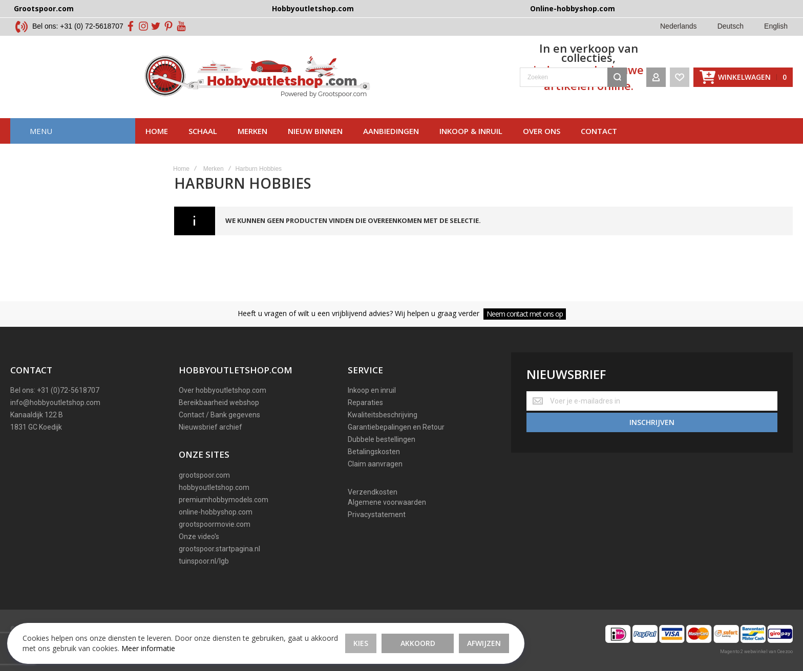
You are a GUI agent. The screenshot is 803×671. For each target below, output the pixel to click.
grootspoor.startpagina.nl (219, 549)
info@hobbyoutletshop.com (55, 402)
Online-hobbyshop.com (572, 8)
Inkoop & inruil (470, 141)
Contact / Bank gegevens (219, 415)
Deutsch (730, 26)
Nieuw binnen (315, 141)
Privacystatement (377, 514)
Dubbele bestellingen (381, 439)
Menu (41, 141)
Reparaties (365, 402)
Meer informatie (82, 645)
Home (156, 141)
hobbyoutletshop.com (214, 487)
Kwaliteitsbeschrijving (382, 415)
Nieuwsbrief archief (210, 427)
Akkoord (305, 635)
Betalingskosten (374, 452)
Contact (599, 141)
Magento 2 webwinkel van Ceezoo (756, 651)
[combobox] (440, 82)
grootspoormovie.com (214, 524)
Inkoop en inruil (372, 390)
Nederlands (678, 26)
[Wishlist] (679, 82)
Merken (252, 141)
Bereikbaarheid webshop (219, 402)
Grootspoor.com (44, 8)
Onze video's (199, 536)
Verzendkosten (372, 492)
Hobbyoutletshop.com (313, 8)
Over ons (541, 141)
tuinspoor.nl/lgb (204, 561)
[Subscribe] (651, 420)
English (776, 26)
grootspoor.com (204, 475)
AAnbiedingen (391, 141)
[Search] (617, 82)
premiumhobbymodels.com (223, 500)
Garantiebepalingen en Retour (396, 427)
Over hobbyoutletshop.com (222, 390)
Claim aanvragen (375, 464)
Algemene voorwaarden (387, 502)
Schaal (202, 141)
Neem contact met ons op (525, 314)
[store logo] (124, 81)
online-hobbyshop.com (215, 512)
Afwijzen (371, 635)
